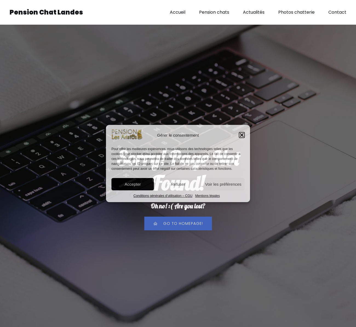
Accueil (177, 12)
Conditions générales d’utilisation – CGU (162, 196)
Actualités (254, 12)
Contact (337, 12)
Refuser (178, 184)
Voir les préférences (223, 184)
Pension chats (214, 12)
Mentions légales (207, 196)
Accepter (133, 184)
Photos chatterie (296, 12)
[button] (242, 135)
